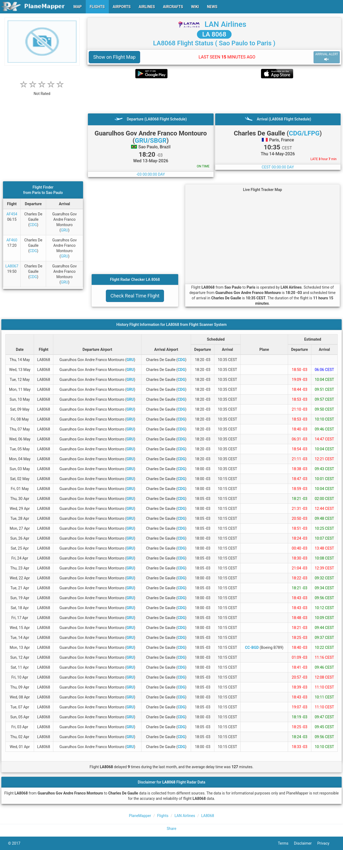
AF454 (11, 214)
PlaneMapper (140, 816)
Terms (286, 843)
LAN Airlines (225, 24)
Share (171, 828)
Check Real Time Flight (134, 296)
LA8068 (207, 816)
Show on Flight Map (114, 57)
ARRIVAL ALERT (326, 57)
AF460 (11, 240)
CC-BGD (252, 647)
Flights (163, 816)
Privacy (326, 843)
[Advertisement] (214, 96)
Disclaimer (305, 843)
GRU (64, 230)
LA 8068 (214, 34)
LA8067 (11, 266)
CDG (33, 225)
